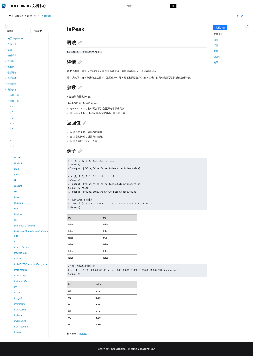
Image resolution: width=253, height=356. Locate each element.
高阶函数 (14, 292)
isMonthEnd (20, 49)
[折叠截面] (238, 16)
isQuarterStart (21, 106)
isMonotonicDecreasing (26, 38)
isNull (17, 72)
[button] (13, 38)
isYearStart (19, 179)
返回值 (217, 56)
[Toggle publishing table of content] (5, 26)
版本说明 (12, 332)
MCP (9, 321)
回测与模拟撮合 (15, 309)
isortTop (18, 89)
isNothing (19, 66)
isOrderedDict (21, 83)
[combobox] (15, 31)
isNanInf (18, 61)
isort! (16, 112)
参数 (216, 51)
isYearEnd (19, 173)
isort (16, 117)
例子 (216, 62)
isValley (18, 162)
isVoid (17, 167)
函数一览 (31, 16)
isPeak (47, 16)
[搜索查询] (152, 6)
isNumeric (19, 78)
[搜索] (173, 6)
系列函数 (14, 286)
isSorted (18, 123)
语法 (216, 39)
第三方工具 (13, 315)
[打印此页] (242, 16)
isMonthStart (20, 55)
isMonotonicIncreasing (25, 44)
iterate (17, 184)
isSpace (18, 129)
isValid (17, 156)
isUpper (18, 150)
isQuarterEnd (21, 100)
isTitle (17, 134)
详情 (216, 45)
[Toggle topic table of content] (247, 26)
